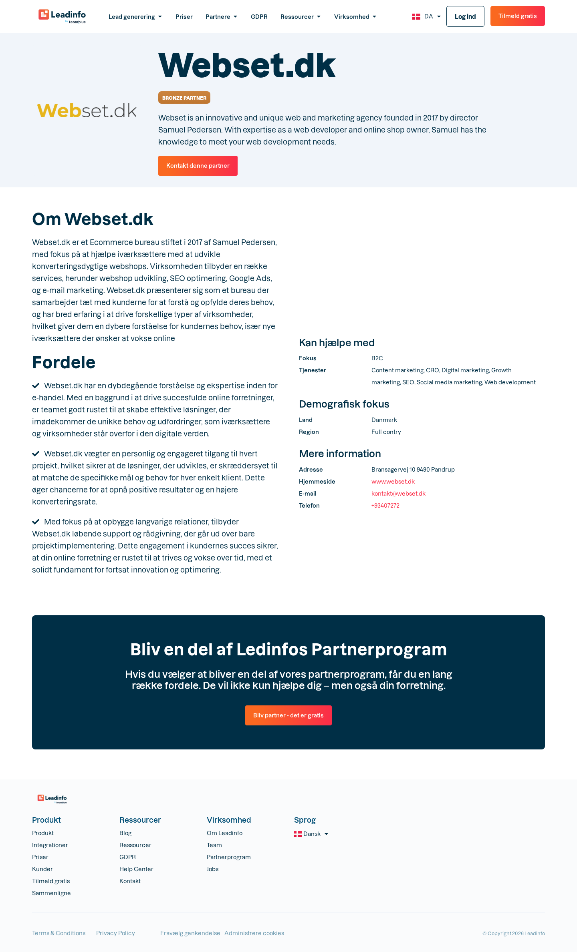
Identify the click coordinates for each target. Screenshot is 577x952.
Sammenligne (51, 893)
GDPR (127, 857)
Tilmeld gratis (51, 881)
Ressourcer (135, 845)
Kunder (42, 869)
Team (214, 845)
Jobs (212, 869)
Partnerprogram (229, 857)
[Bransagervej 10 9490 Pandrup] (422, 269)
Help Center (136, 869)
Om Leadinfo (224, 832)
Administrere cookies (254, 933)
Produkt (43, 832)
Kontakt (130, 881)
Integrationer (50, 845)
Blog (125, 832)
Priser (40, 857)
